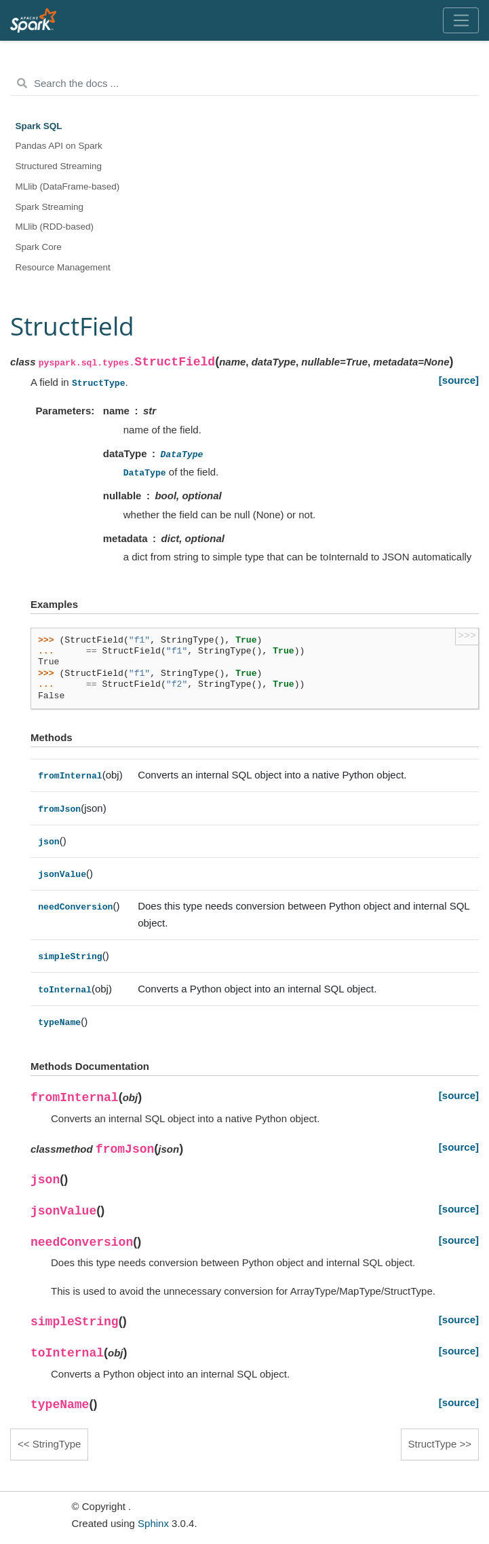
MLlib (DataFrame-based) (68, 186)
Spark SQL (39, 126)
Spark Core (39, 247)
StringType (57, 1444)
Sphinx (153, 1523)
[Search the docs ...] (244, 83)
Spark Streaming (50, 207)
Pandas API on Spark (59, 146)
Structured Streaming (59, 166)
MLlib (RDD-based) (55, 226)
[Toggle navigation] (461, 20)
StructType (432, 1444)
